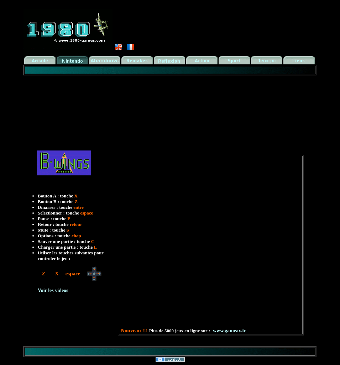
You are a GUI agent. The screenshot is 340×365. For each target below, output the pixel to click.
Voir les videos (53, 290)
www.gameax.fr (229, 330)
